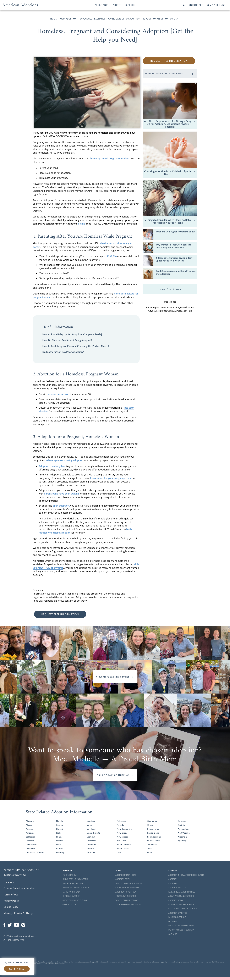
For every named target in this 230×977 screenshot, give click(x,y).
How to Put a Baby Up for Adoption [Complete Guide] (72, 334)
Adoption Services (177, 900)
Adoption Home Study (125, 892)
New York (121, 840)
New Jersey (122, 833)
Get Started (16, 968)
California (30, 836)
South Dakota (153, 840)
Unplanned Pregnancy (92, 18)
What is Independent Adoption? (183, 908)
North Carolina (124, 844)
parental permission (58, 394)
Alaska (29, 825)
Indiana (59, 840)
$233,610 (112, 256)
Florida (59, 821)
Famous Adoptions (177, 917)
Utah (149, 852)
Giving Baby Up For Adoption (75, 879)
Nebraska (121, 821)
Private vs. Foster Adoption (181, 904)
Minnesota (91, 840)
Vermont (182, 821)
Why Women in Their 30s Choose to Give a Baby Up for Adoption (173, 246)
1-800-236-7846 (15, 875)
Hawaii (59, 829)
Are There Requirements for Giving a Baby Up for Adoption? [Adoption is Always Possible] (170, 124)
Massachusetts (93, 833)
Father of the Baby (71, 892)
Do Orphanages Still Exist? (181, 930)
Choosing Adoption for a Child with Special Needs (170, 173)
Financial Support (71, 896)
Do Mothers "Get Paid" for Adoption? (63, 352)
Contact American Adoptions (20, 888)
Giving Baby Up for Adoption (124, 18)
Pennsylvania (153, 829)
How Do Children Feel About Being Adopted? (67, 340)
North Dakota (123, 848)
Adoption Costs (122, 879)
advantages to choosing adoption (64, 460)
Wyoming (182, 840)
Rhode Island (153, 833)
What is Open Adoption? (126, 900)
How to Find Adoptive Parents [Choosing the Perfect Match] (75, 346)
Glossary (172, 921)
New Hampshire (124, 829)
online (81, 223)
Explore (130, 5)
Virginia (181, 825)
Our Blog (172, 934)
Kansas (59, 848)
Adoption (172, 879)
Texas (149, 848)
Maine (89, 825)
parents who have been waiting (61, 493)
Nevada (120, 825)
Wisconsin (182, 836)
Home (53, 18)
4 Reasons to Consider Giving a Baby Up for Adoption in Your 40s (174, 259)
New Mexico (122, 836)
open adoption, (61, 505)
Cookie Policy (11, 907)
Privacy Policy (11, 900)
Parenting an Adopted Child (181, 892)
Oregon (150, 825)
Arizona (29, 829)
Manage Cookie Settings (18, 913)
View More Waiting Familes (115, 676)
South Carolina (154, 836)
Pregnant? (102, 5)
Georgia (59, 825)
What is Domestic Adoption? (128, 883)
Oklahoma (152, 821)
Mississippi (92, 844)
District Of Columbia (35, 852)
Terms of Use (11, 894)
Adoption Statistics (177, 913)
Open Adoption (69, 904)
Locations (9, 882)
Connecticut (31, 844)
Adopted (172, 883)
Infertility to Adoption (126, 896)
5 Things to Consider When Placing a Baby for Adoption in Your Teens (170, 221)
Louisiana (91, 821)
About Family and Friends (74, 900)
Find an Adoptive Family (73, 883)
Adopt (117, 5)
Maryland (91, 829)
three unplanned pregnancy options (109, 158)
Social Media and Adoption (181, 925)
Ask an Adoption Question (115, 775)
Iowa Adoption (68, 18)
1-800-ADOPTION (16, 962)
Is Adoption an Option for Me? (160, 18)
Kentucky (60, 852)
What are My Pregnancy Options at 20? (175, 231)
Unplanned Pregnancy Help (75, 887)
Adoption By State (177, 887)
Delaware (30, 848)
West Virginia (184, 833)
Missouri (90, 848)
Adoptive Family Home (125, 875)
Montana (91, 852)
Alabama (30, 821)
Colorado (30, 840)
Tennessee (152, 844)
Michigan (91, 836)
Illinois (59, 836)
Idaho (58, 833)
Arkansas (30, 833)
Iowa (58, 844)
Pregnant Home (69, 875)
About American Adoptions (181, 896)
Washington (183, 829)
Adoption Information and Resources (186, 875)
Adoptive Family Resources (128, 904)
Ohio (119, 852)
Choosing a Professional (127, 887)
